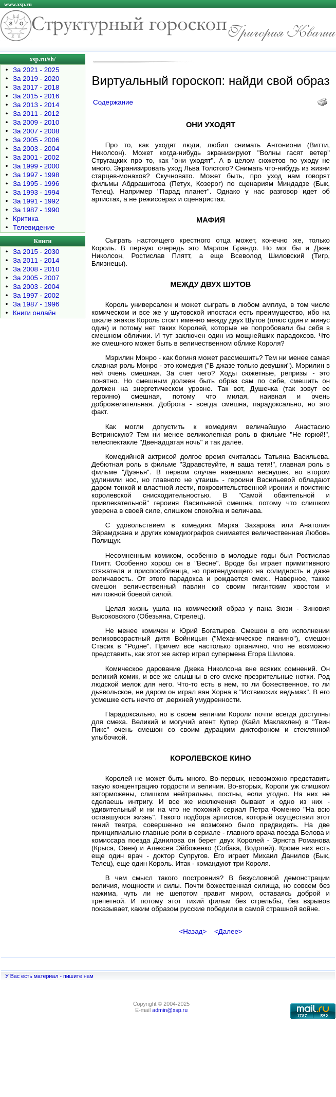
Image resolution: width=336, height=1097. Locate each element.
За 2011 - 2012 (36, 113)
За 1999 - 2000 (36, 166)
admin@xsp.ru (170, 1010)
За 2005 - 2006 (36, 140)
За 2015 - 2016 (36, 96)
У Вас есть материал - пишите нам (49, 976)
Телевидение (34, 227)
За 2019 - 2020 (36, 78)
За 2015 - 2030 (36, 251)
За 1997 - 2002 (36, 295)
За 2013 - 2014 (36, 105)
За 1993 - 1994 (36, 192)
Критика (26, 218)
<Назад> (193, 931)
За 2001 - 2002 (36, 157)
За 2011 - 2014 (36, 260)
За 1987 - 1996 (36, 304)
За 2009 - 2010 (36, 122)
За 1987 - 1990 (36, 210)
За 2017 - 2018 (36, 87)
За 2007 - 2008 (36, 131)
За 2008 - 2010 (36, 269)
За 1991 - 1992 (36, 201)
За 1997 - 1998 (36, 175)
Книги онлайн (34, 313)
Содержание (113, 102)
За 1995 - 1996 (36, 183)
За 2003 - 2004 (36, 148)
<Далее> (228, 931)
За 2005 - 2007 (36, 278)
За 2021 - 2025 (36, 70)
